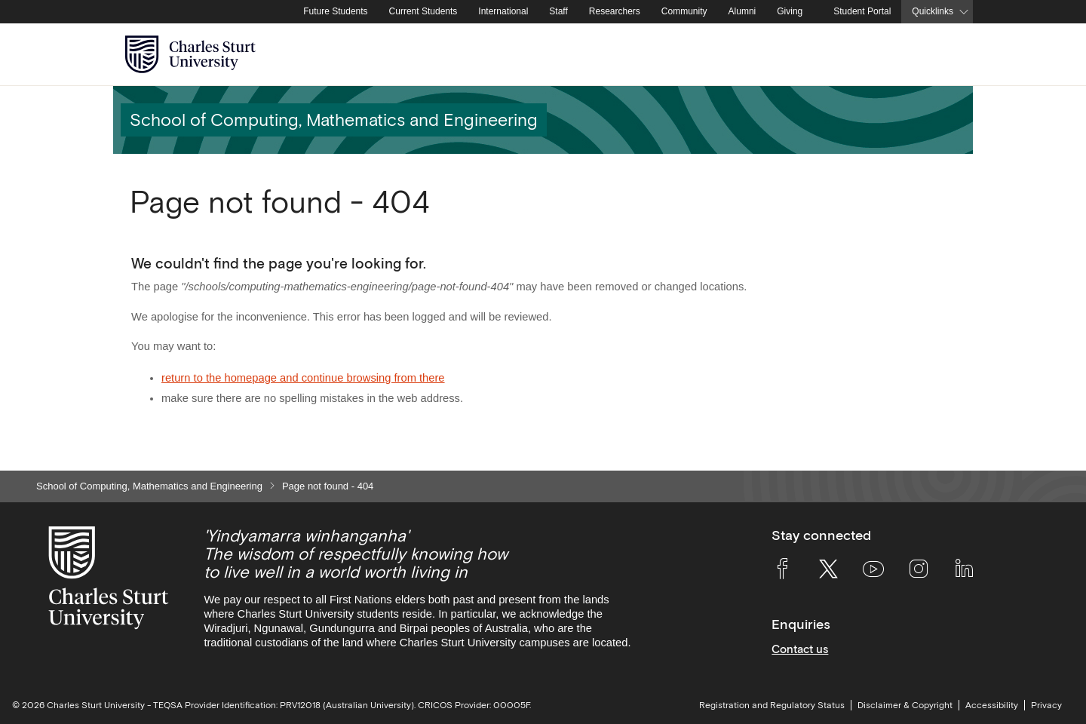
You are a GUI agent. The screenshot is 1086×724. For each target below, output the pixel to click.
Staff (558, 11)
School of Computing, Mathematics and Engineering (149, 486)
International (503, 11)
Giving (789, 11)
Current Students (423, 11)
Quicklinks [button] (932, 11)
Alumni (742, 11)
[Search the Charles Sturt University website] (944, 55)
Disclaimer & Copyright (905, 705)
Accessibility (991, 705)
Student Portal (862, 11)
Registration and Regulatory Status (772, 705)
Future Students (335, 11)
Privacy (1046, 705)
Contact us (800, 649)
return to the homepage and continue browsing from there (303, 378)
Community (684, 11)
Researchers (614, 11)
